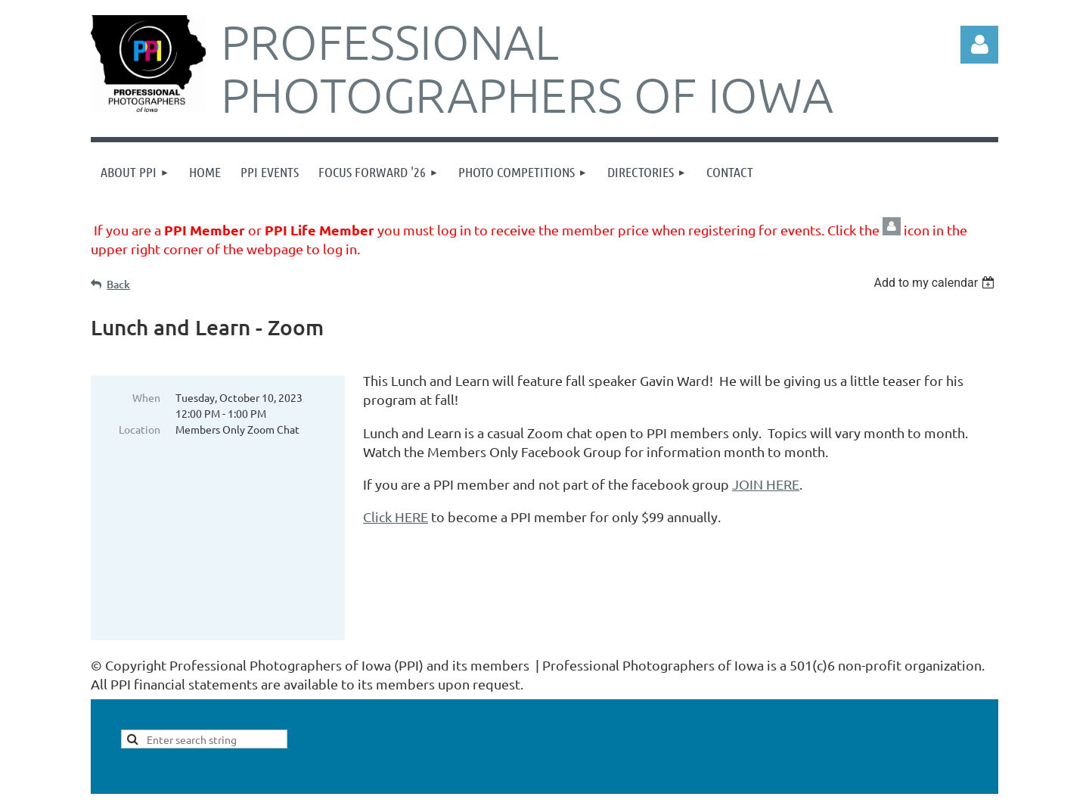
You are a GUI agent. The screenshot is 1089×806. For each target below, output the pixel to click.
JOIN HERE (765, 484)
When (146, 397)
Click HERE (395, 516)
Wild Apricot (818, 787)
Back (118, 284)
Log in (979, 45)
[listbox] (935, 282)
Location (139, 429)
